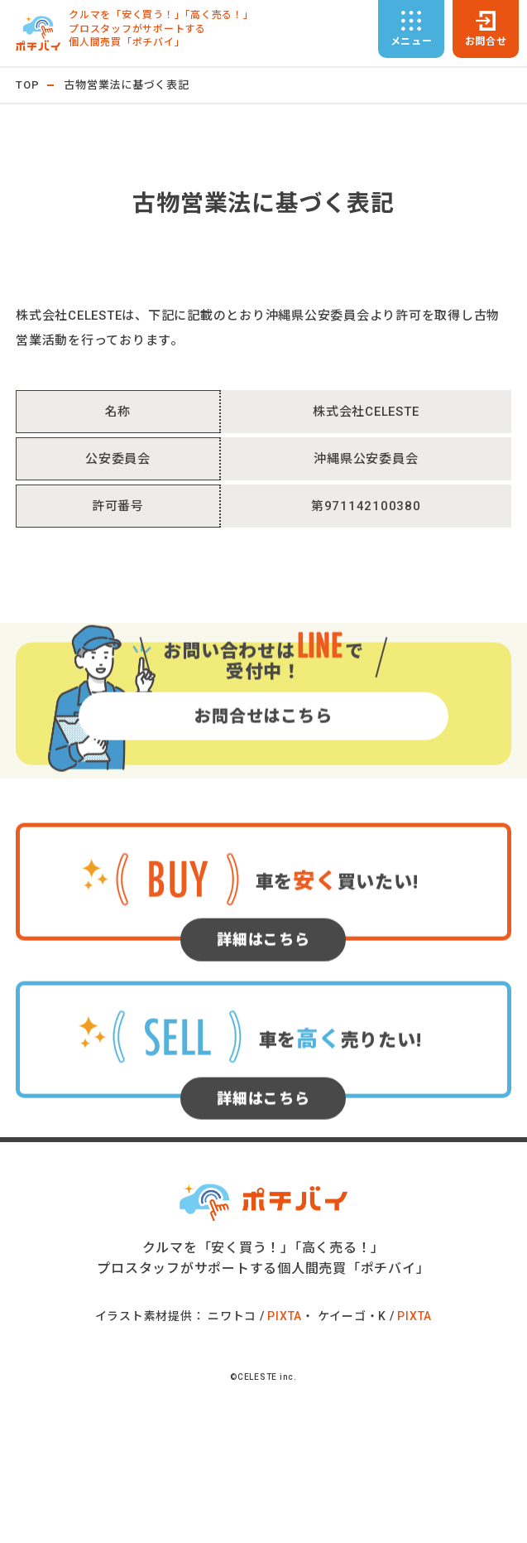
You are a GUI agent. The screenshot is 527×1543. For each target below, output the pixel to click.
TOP (27, 85)
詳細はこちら (263, 980)
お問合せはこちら (263, 756)
